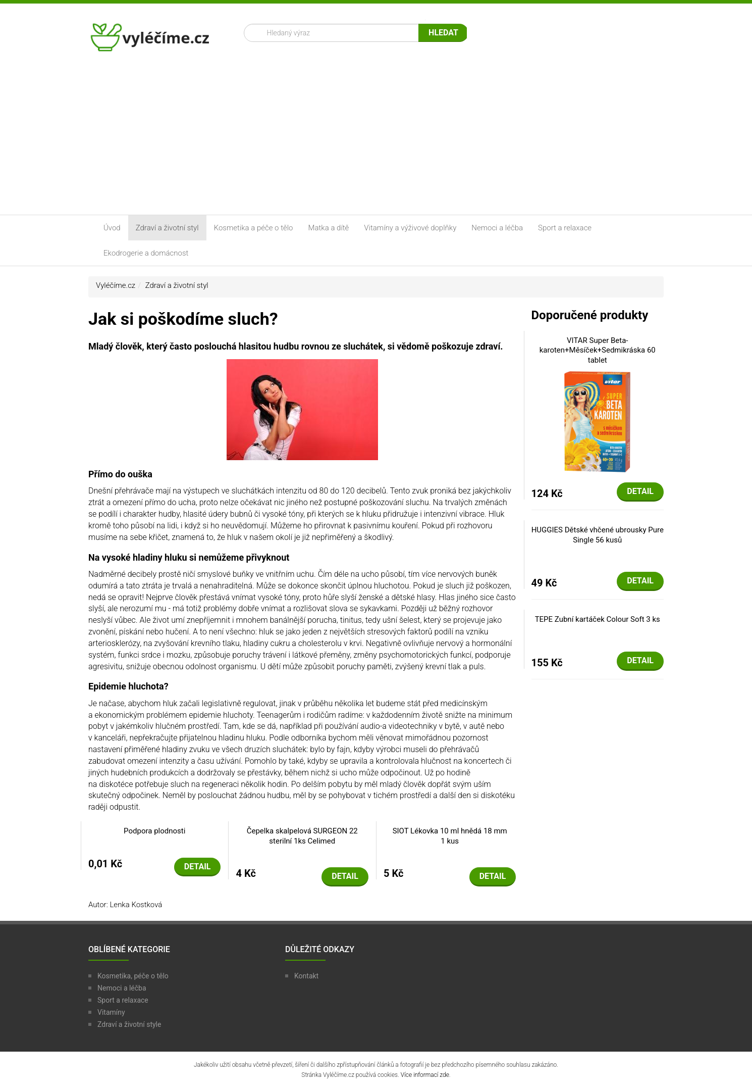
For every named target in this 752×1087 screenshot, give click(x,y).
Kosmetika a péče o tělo (253, 227)
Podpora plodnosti (154, 830)
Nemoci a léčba (497, 227)
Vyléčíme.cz (115, 285)
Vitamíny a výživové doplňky (410, 227)
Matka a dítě (328, 227)
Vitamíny (111, 1012)
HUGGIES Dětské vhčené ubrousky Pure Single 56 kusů (597, 535)
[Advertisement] (376, 139)
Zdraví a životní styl (167, 227)
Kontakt (306, 976)
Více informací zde (425, 1074)
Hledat (443, 32)
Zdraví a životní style (129, 1024)
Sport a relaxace (565, 227)
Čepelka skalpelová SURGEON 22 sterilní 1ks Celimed (302, 836)
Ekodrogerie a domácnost (145, 253)
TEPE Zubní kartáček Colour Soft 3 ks (597, 619)
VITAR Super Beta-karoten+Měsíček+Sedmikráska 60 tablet (598, 350)
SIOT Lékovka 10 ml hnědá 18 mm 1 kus (450, 836)
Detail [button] (197, 866)
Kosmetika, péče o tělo (133, 976)
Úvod (112, 227)
